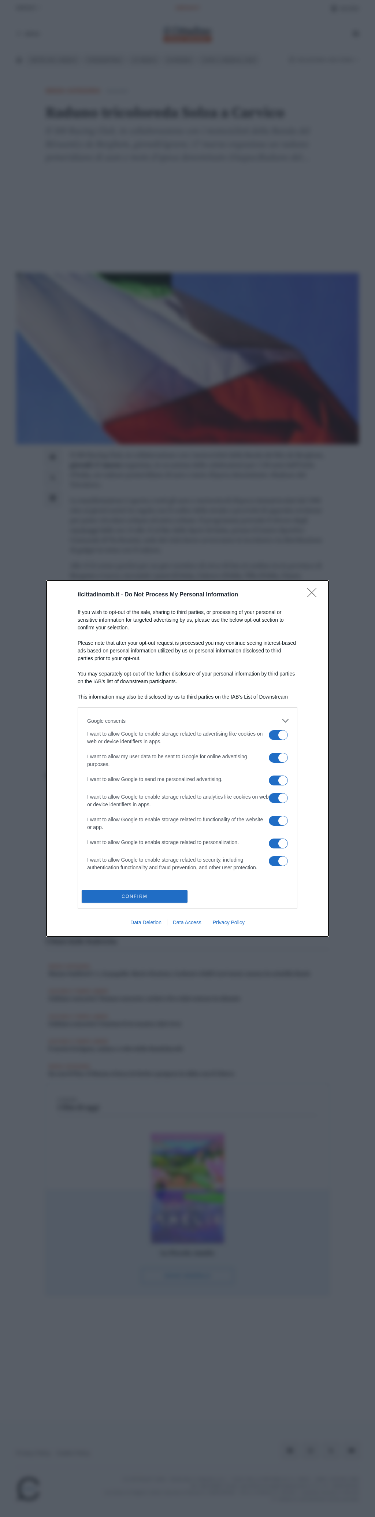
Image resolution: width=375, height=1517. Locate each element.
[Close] (314, 595)
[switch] (278, 735)
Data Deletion (145, 922)
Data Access (187, 922)
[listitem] (187, 721)
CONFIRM (134, 896)
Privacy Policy (229, 922)
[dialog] (187, 758)
